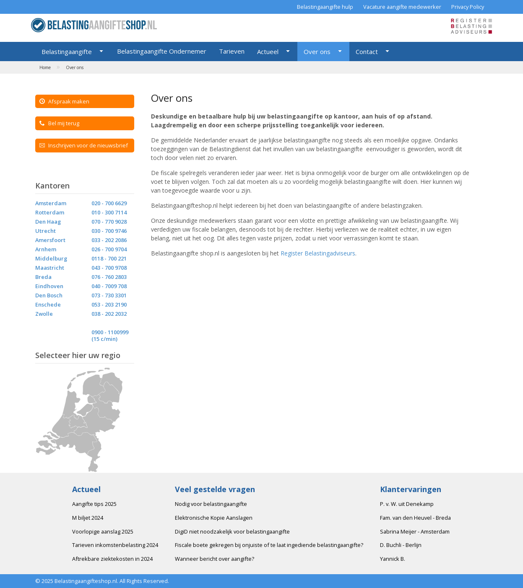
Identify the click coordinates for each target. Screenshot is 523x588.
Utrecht (45, 231)
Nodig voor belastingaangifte (211, 504)
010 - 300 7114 (109, 212)
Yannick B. (392, 558)
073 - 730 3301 (109, 295)
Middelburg (51, 258)
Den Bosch (48, 295)
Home (45, 67)
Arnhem (45, 249)
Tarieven (232, 51)
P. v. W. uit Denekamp (407, 504)
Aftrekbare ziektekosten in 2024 (112, 558)
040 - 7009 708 (109, 286)
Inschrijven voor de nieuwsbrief (83, 145)
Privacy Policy (467, 6)
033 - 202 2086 (109, 240)
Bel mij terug (59, 123)
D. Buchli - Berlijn (401, 545)
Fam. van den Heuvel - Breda (415, 517)
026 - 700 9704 (109, 249)
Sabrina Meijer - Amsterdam (415, 531)
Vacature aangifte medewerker (402, 6)
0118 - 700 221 (109, 258)
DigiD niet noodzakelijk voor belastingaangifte (232, 531)
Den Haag (48, 221)
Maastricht (49, 267)
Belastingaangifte (67, 51)
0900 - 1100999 (109, 332)
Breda (43, 277)
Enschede (48, 304)
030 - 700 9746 (109, 231)
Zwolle (44, 313)
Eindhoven (49, 286)
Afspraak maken (64, 101)
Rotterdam (49, 212)
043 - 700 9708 (109, 267)
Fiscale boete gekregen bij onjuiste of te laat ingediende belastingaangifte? (269, 545)
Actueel (267, 51)
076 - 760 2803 (109, 277)
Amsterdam (50, 203)
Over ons (317, 51)
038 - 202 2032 (109, 313)
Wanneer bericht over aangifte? (214, 558)
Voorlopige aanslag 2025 (102, 531)
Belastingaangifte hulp (325, 6)
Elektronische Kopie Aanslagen (213, 517)
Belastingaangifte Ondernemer (161, 51)
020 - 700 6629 (109, 203)
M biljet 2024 (87, 517)
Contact (367, 51)
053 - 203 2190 (109, 304)
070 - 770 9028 (109, 221)
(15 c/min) (104, 339)
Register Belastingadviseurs (318, 253)
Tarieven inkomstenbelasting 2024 (115, 545)
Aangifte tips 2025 (94, 504)
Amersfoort (50, 240)
